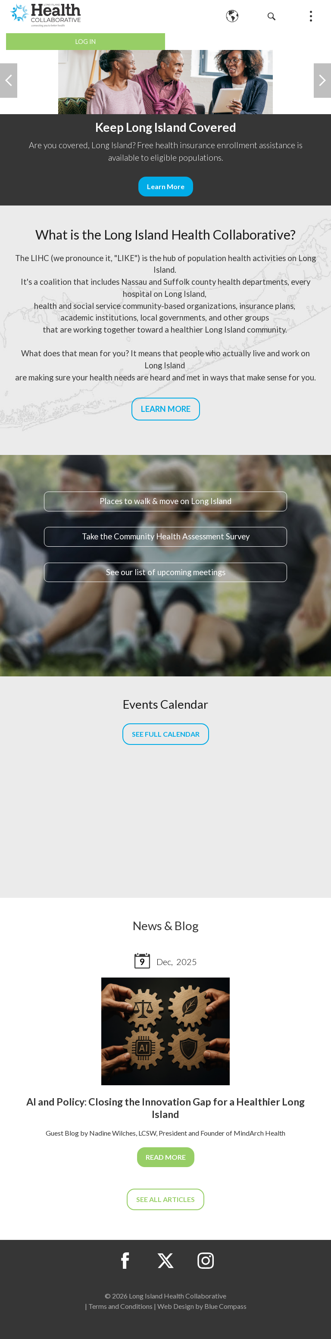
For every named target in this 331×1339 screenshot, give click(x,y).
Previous (8, 80)
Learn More (165, 186)
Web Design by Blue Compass (202, 1306)
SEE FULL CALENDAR (166, 734)
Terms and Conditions (120, 1306)
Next (322, 80)
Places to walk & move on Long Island (165, 501)
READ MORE (166, 1157)
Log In (85, 41)
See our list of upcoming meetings (165, 572)
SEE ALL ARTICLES (165, 1199)
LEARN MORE (165, 409)
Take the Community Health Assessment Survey (166, 536)
